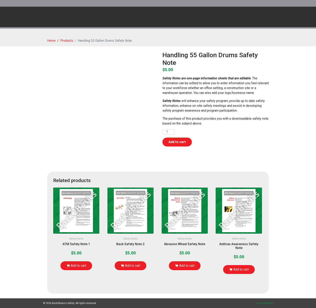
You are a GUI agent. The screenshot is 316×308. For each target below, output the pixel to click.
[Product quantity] (168, 131)
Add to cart (177, 142)
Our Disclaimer (264, 303)
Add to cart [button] (78, 266)
